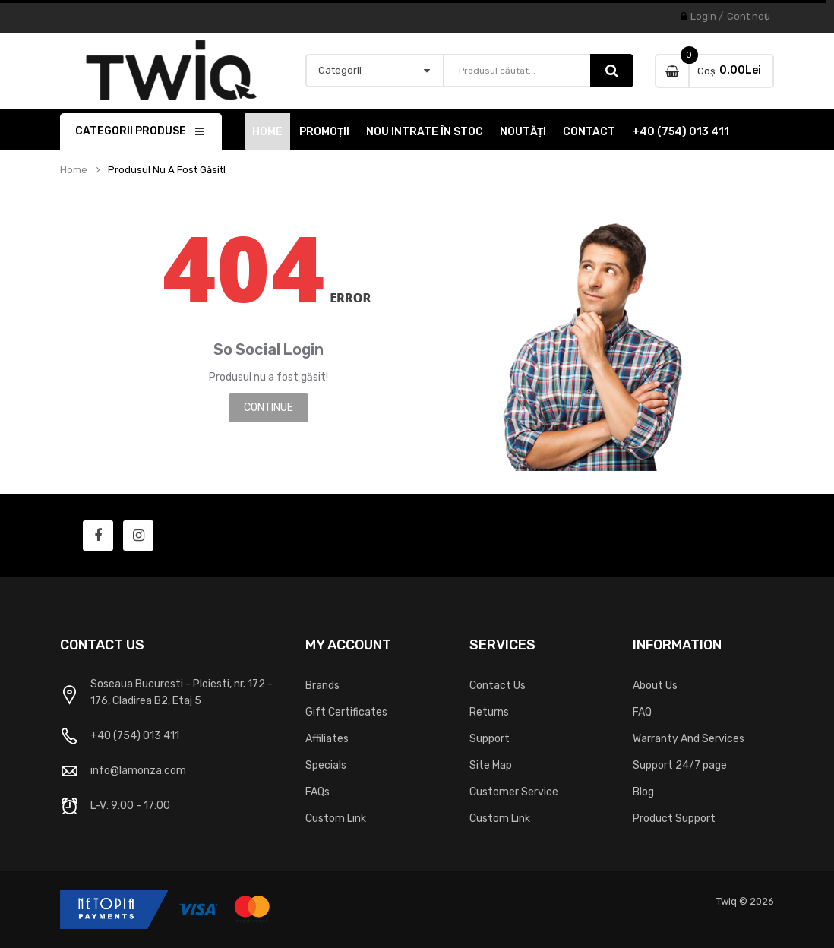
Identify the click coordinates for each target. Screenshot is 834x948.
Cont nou (748, 16)
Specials (325, 765)
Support (489, 738)
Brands (322, 685)
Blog (643, 791)
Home (73, 170)
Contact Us (497, 685)
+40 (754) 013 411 (134, 735)
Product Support (674, 818)
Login (703, 16)
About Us (655, 685)
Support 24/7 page (680, 765)
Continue (268, 407)
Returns (489, 712)
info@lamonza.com (138, 770)
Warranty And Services (688, 738)
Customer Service (513, 791)
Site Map (490, 765)
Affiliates (327, 738)
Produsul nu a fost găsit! (167, 170)
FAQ (642, 712)
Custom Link (335, 818)
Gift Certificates (346, 712)
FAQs (317, 791)
